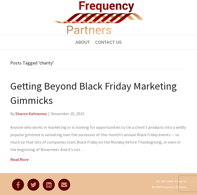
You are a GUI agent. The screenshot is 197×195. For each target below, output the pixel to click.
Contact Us (108, 42)
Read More (19, 159)
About (82, 42)
